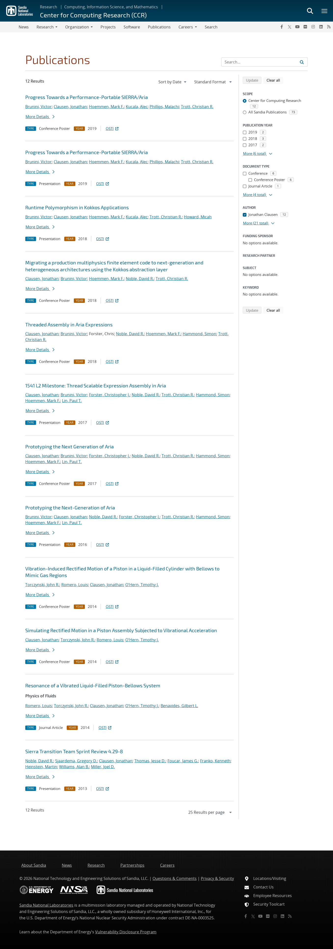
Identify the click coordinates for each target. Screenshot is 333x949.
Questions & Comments (175, 878)
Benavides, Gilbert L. (179, 705)
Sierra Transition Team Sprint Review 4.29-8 (74, 751)
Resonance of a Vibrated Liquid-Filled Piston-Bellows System (92, 685)
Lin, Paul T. (72, 400)
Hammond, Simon (199, 333)
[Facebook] (281, 26)
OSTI (112, 128)
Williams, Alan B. (74, 766)
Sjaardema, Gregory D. (76, 761)
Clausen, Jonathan (70, 106)
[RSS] (329, 26)
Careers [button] (186, 27)
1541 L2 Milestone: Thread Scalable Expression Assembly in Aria (95, 385)
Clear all (275, 80)
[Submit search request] (302, 62)
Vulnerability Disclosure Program (125, 932)
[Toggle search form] (310, 10)
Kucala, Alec (137, 106)
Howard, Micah (198, 217)
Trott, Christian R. (197, 106)
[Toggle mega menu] (324, 10)
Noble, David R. (140, 278)
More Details (40, 116)
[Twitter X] (289, 26)
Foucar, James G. (182, 761)
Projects (108, 27)
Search (211, 27)
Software (132, 27)
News (24, 27)
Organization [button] (77, 27)
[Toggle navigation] (9, 27)
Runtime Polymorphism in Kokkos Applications (77, 207)
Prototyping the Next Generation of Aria (69, 446)
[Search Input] (264, 62)
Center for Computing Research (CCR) (93, 15)
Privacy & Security (217, 878)
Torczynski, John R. (42, 584)
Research (48, 7)
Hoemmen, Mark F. (106, 106)
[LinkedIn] (321, 26)
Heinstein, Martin (41, 766)
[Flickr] (305, 26)
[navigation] (172, 82)
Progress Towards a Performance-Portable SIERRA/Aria (86, 97)
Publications (159, 27)
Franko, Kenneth (215, 761)
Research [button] (45, 27)
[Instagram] (313, 26)
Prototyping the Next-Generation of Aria (70, 507)
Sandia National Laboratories (46, 905)
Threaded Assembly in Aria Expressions (69, 324)
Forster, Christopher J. (109, 394)
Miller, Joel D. (103, 766)
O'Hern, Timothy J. (142, 584)
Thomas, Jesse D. (150, 761)
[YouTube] (297, 26)
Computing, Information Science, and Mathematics (111, 7)
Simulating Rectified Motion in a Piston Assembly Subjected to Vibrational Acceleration (121, 630)
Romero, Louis (74, 584)
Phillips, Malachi (164, 106)
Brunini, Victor (38, 106)
